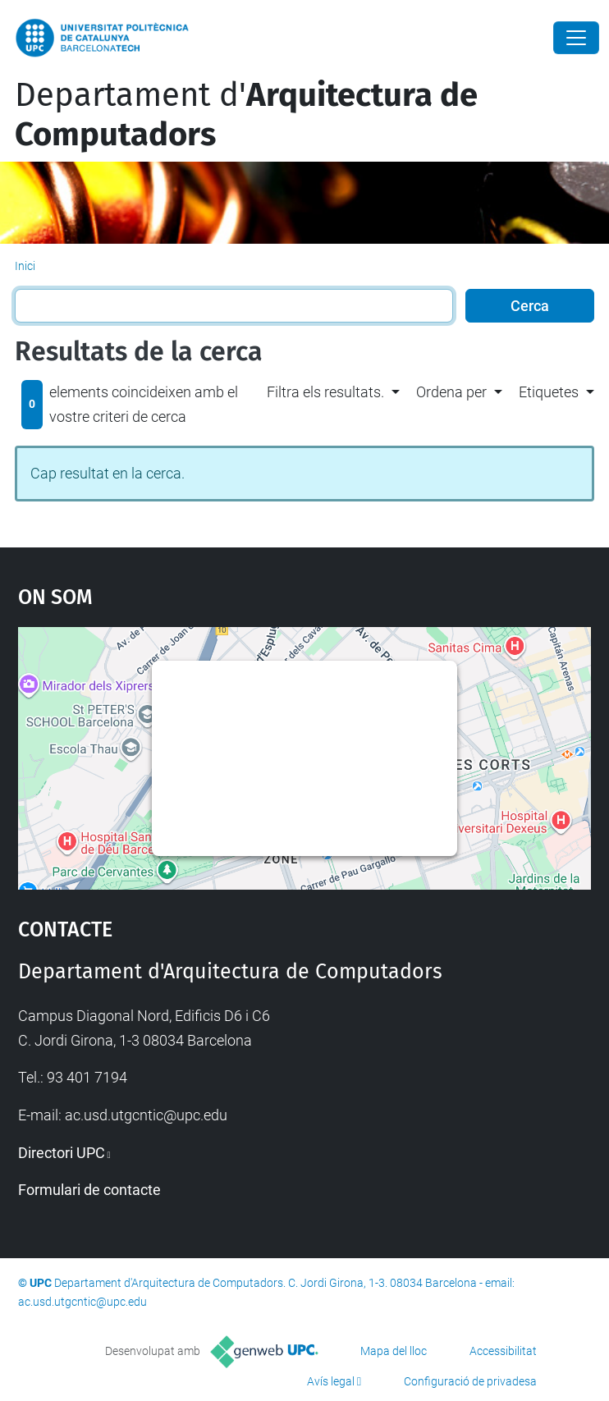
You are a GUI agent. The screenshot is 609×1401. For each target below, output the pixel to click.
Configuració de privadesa (470, 1381)
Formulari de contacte (89, 1189)
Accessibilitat (503, 1351)
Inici (25, 265)
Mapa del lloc (393, 1351)
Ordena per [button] (451, 392)
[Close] (576, 37)
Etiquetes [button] (549, 392)
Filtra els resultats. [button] (325, 392)
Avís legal (331, 1381)
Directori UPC (61, 1152)
